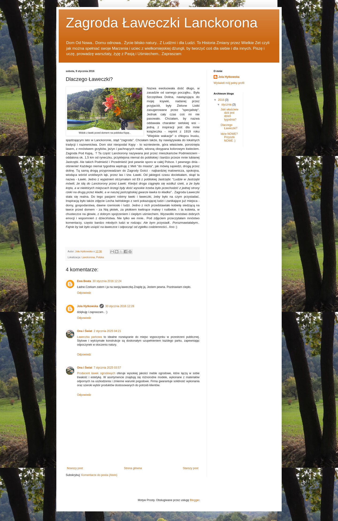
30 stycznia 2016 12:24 (106, 281)
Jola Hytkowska (87, 306)
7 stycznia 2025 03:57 (107, 367)
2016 (221, 100)
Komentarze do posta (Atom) (99, 475)
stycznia (226, 104)
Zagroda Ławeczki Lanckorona (161, 22)
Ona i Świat (84, 331)
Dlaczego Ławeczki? (229, 126)
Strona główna (133, 468)
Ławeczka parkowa (89, 337)
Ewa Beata (84, 281)
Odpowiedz (84, 292)
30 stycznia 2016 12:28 (119, 306)
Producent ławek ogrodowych (96, 373)
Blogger (195, 500)
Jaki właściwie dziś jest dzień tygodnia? (229, 114)
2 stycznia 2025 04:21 (107, 331)
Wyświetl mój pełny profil (229, 83)
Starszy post (190, 468)
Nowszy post (75, 468)
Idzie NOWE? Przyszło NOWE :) (229, 137)
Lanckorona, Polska (92, 257)
